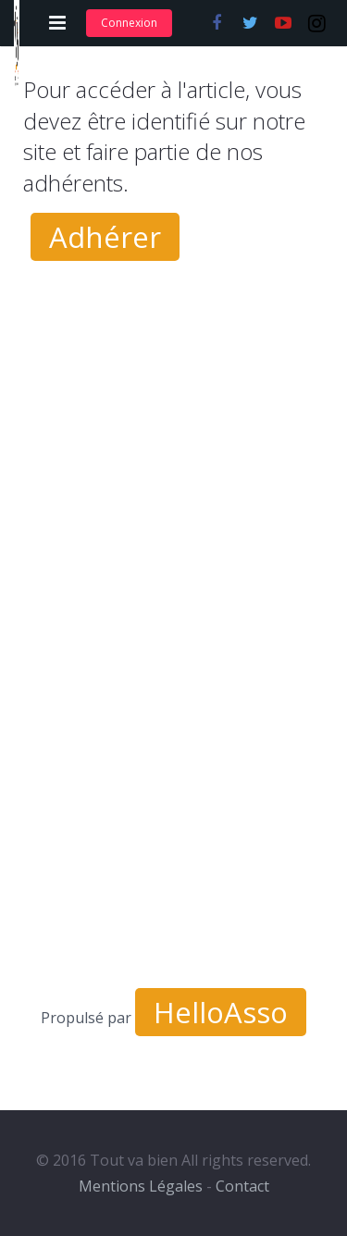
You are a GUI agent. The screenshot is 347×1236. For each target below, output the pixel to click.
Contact (242, 1186)
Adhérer (105, 236)
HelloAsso (221, 1012)
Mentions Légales (141, 1186)
